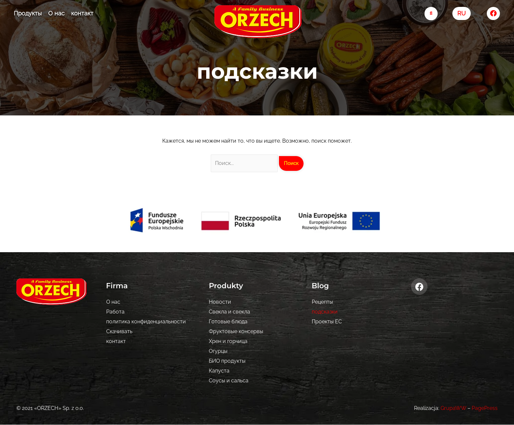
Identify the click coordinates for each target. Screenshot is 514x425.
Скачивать (119, 331)
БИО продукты (227, 361)
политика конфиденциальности (146, 321)
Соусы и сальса (228, 380)
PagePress (485, 408)
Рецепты (322, 302)
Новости (220, 302)
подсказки (325, 312)
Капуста (219, 371)
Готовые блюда (228, 321)
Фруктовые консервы (236, 331)
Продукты (28, 13)
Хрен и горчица (228, 341)
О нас (56, 13)
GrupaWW (453, 408)
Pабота (115, 312)
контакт (82, 13)
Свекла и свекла (229, 312)
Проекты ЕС (327, 321)
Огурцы (218, 351)
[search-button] (431, 13)
